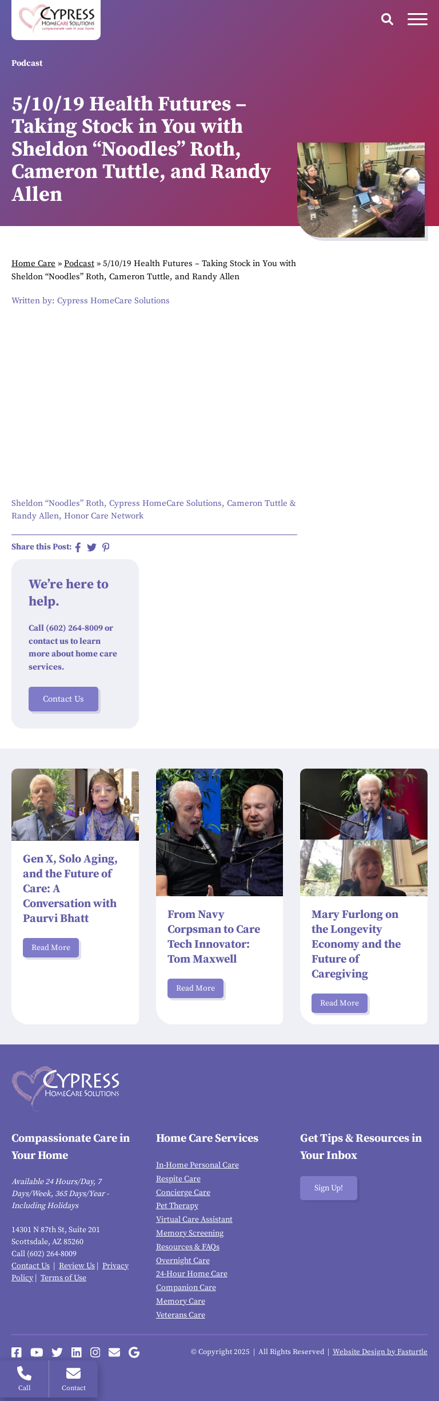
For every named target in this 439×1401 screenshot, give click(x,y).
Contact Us (63, 699)
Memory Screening (190, 1233)
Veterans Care (180, 1315)
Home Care (33, 263)
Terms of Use (63, 1278)
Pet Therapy (177, 1206)
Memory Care (180, 1301)
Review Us (77, 1266)
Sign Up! (328, 1188)
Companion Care (186, 1288)
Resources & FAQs (188, 1247)
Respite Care (178, 1179)
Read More (50, 948)
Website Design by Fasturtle (380, 1351)
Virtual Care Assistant (194, 1219)
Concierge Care (183, 1193)
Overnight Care (183, 1261)
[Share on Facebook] (78, 547)
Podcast (79, 263)
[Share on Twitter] (91, 547)
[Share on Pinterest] (106, 547)
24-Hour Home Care (192, 1274)
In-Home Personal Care (197, 1165)
